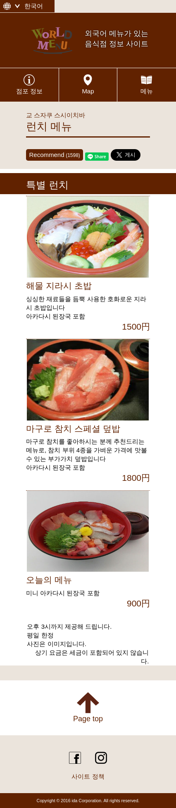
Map (88, 91)
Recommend (54, 154)
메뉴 (146, 91)
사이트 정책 (87, 776)
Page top (88, 719)
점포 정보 (29, 91)
